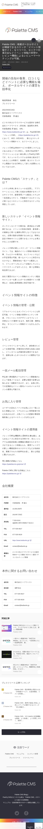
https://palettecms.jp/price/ (13, 464)
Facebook (10, 825)
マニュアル (29, 12)
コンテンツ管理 (32, 754)
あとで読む (38, 827)
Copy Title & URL (33, 40)
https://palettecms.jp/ (27, 135)
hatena (16, 825)
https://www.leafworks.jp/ (12, 132)
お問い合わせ (16, 822)
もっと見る (21, 732)
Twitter (3, 825)
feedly (22, 825)
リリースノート (28, 758)
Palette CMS (17, 12)
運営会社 (26, 822)
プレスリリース (7, 67)
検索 (39, 4)
